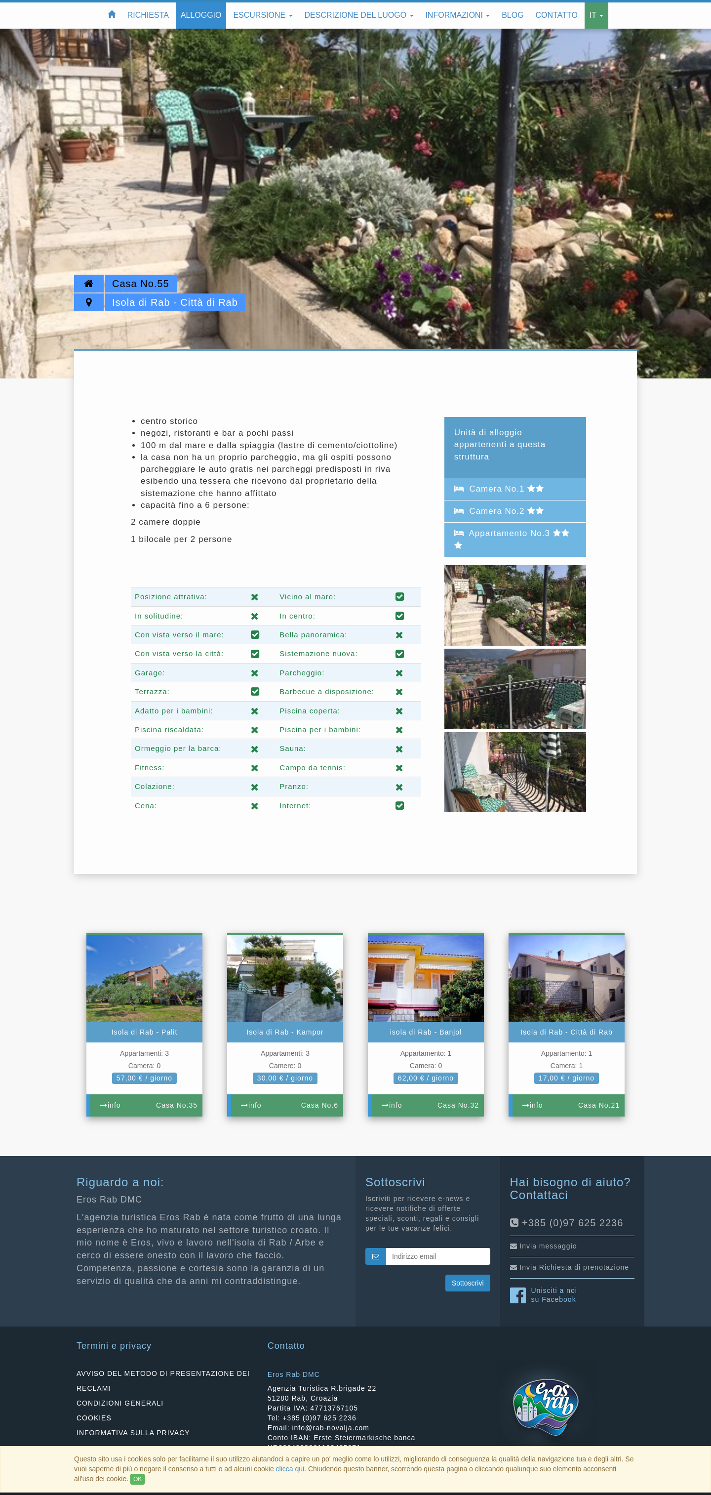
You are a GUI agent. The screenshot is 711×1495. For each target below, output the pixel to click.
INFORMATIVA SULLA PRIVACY (133, 1433)
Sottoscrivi (468, 1283)
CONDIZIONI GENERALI (120, 1403)
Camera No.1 (499, 489)
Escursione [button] (262, 15)
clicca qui (290, 1469)
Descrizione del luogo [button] (359, 15)
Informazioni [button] (457, 15)
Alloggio (201, 15)
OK (137, 1479)
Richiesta (148, 15)
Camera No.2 (499, 511)
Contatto (557, 15)
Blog (512, 15)
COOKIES (94, 1418)
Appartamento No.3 (512, 539)
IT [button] (596, 15)
